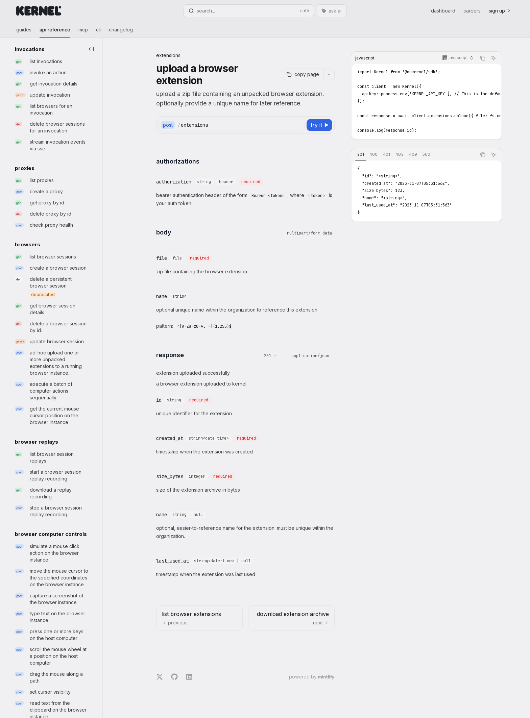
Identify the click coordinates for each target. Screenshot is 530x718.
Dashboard (443, 11)
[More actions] (329, 74)
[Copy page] (302, 74)
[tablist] (414, 154)
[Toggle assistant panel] (331, 11)
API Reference (55, 32)
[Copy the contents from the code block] (482, 58)
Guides (23, 32)
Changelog (121, 32)
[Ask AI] (493, 58)
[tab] (360, 154)
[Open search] (249, 11)
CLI (98, 32)
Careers (472, 11)
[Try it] (319, 125)
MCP (83, 32)
